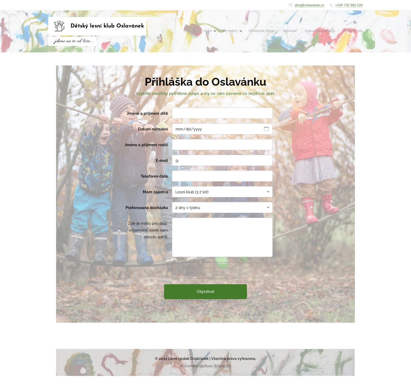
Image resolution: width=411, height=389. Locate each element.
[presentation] (206, 270)
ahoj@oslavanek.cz (309, 5)
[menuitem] (318, 31)
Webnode (222, 366)
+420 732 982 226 (349, 5)
